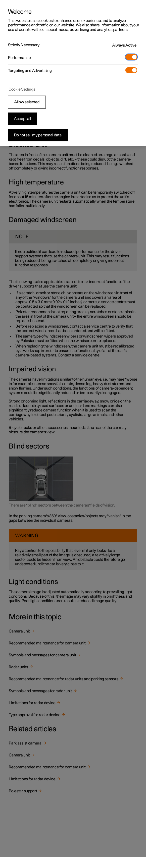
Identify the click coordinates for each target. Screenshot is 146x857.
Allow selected (27, 102)
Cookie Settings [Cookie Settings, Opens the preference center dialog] (21, 89)
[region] (73, 73)
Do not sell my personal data (38, 135)
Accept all (22, 119)
